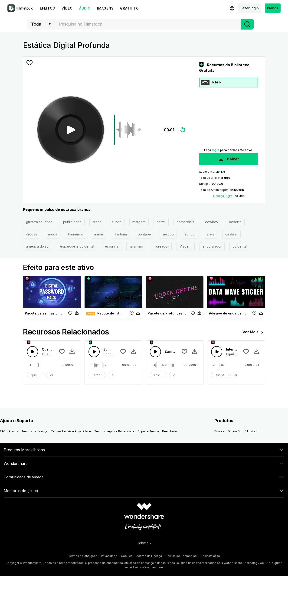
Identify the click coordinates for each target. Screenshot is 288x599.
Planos (272, 8)
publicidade (72, 222)
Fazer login (249, 8)
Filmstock (251, 431)
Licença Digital (223, 196)
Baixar (228, 159)
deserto (235, 222)
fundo (116, 222)
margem (139, 222)
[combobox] (148, 24)
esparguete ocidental (77, 246)
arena (96, 222)
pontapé (144, 234)
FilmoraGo (235, 431)
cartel (161, 222)
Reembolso (170, 431)
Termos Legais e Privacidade (71, 431)
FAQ (3, 431)
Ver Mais (253, 332)
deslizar (231, 234)
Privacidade (109, 556)
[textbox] (148, 24)
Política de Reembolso (181, 556)
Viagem (186, 246)
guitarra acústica (39, 222)
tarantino (136, 246)
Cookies (127, 556)
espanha (111, 246)
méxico (168, 234)
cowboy (211, 222)
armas (99, 234)
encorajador (212, 246)
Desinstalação (210, 556)
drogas (31, 234)
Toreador (161, 246)
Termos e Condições (82, 556)
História (121, 234)
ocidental (239, 246)
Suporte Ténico (148, 431)
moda (52, 234)
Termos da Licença (34, 431)
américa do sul (37, 246)
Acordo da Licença (149, 556)
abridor (190, 234)
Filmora (219, 431)
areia (210, 234)
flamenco (75, 234)
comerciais (185, 222)
